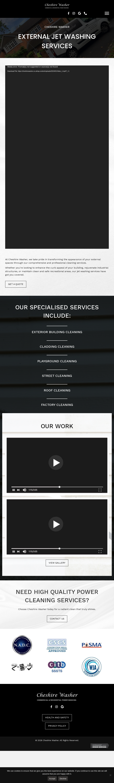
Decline (63, 778)
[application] (57, 157)
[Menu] (106, 13)
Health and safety (57, 717)
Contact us (57, 618)
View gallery (57, 562)
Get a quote (15, 284)
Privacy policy (57, 726)
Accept (52, 778)
